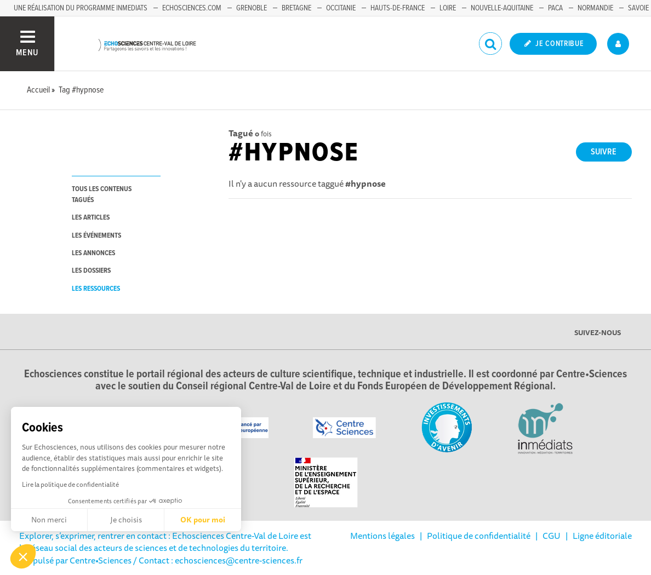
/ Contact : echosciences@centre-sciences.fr (217, 560)
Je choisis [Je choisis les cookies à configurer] (126, 520)
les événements (96, 235)
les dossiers (91, 270)
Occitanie (341, 8)
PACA (555, 8)
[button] (23, 556)
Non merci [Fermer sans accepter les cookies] (49, 520)
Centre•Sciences (101, 560)
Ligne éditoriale (602, 535)
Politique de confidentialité (478, 535)
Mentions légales (382, 535)
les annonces (93, 253)
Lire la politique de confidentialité (70, 484)
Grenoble (251, 8)
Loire (447, 8)
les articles (91, 217)
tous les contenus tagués (102, 194)
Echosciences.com (191, 8)
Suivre (603, 152)
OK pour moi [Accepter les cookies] (202, 520)
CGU (551, 535)
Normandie (595, 8)
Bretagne (296, 8)
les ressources (96, 289)
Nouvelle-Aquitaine (502, 8)
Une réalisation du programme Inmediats (80, 8)
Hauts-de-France (397, 8)
